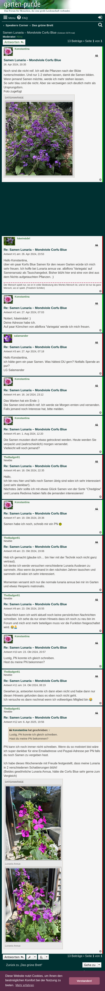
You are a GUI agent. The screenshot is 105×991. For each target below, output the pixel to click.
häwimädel (23, 238)
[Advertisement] (54, 209)
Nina (19, 36)
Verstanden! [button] (84, 980)
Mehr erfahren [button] (24, 985)
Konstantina (22, 48)
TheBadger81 (12, 457)
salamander (21, 335)
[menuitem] (22, 18)
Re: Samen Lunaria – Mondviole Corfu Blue (35, 249)
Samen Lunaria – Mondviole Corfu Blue (30, 32)
